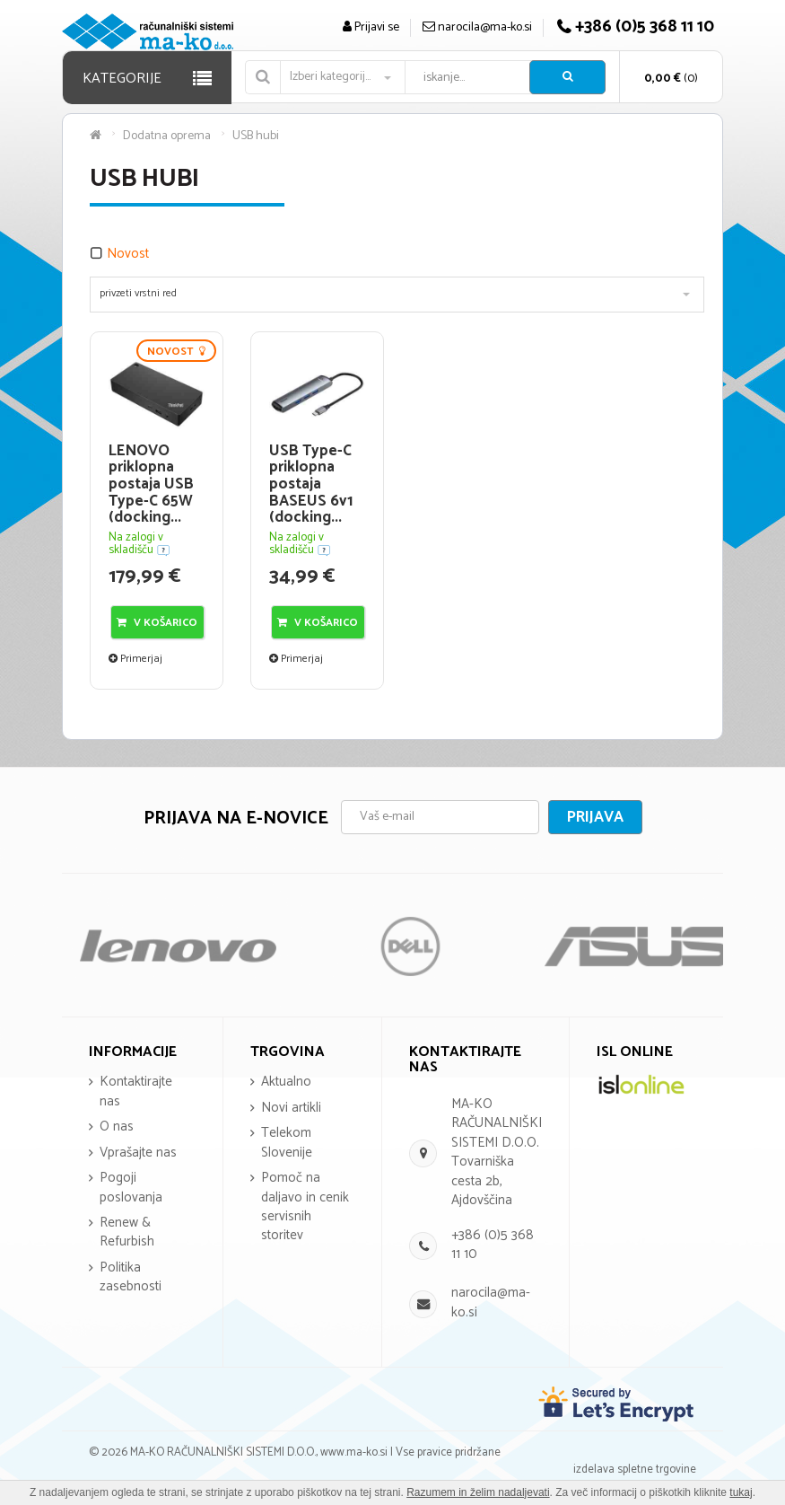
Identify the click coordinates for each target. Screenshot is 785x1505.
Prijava (595, 817)
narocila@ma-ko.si (490, 1302)
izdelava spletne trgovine (634, 1469)
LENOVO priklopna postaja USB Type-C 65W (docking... (151, 484)
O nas (117, 1126)
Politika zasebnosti (130, 1277)
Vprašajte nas (138, 1152)
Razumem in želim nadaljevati (477, 1492)
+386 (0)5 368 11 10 (492, 1244)
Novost (128, 253)
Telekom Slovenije (286, 1142)
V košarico (157, 622)
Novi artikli (291, 1107)
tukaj (740, 1492)
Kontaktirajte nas (136, 1091)
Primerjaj (135, 658)
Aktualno (286, 1081)
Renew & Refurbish (127, 1232)
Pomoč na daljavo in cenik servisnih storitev (305, 1206)
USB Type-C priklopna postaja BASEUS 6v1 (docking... (311, 484)
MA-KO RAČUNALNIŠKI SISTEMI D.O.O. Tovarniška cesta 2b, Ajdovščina (496, 1152)
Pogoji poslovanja (131, 1187)
